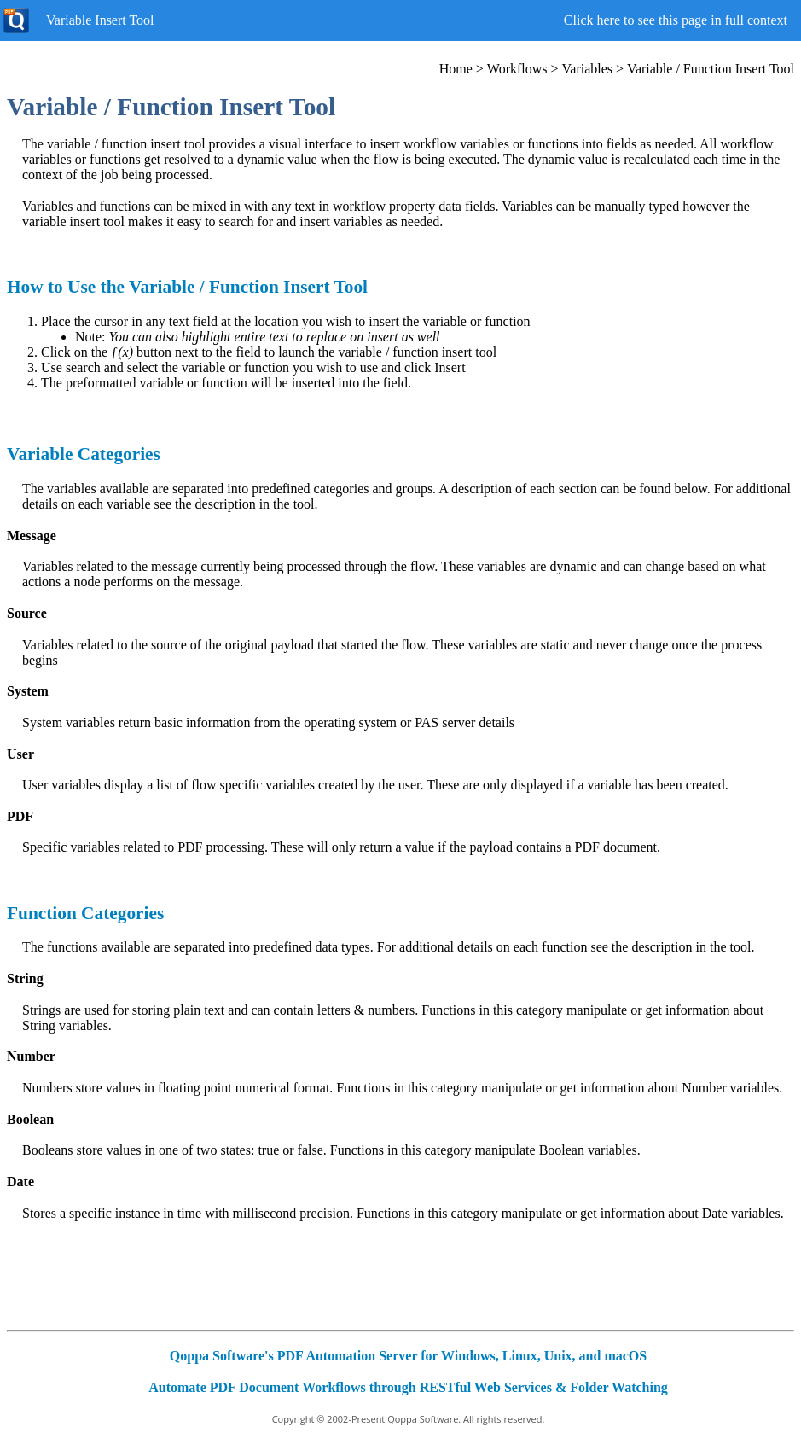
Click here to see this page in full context (675, 20)
